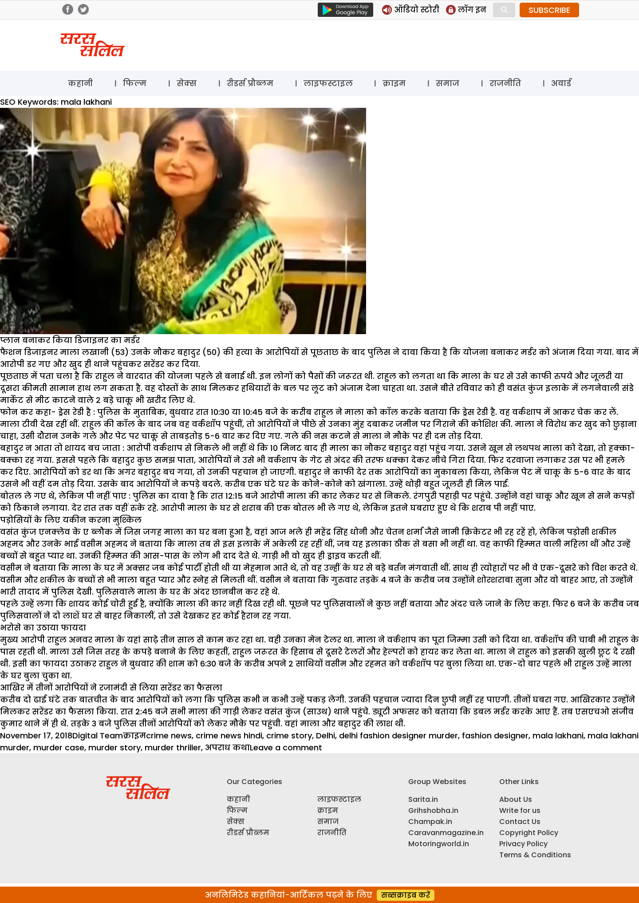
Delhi (325, 735)
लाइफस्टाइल (328, 83)
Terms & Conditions (535, 855)
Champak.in (430, 821)
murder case (58, 747)
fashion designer (495, 735)
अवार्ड (561, 83)
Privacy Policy (523, 844)
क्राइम (394, 83)
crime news (169, 735)
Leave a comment (286, 747)
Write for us (519, 810)
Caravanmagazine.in (446, 833)
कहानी (80, 83)
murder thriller (173, 747)
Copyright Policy (528, 833)
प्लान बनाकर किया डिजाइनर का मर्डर (70, 340)
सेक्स (187, 83)
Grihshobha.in (433, 810)
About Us (515, 799)
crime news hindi (229, 735)
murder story (114, 747)
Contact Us (519, 821)
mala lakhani (558, 735)
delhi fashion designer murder (398, 735)
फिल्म (134, 83)
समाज (447, 83)
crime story (289, 735)
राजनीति (505, 83)
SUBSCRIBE (549, 10)
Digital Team (97, 735)
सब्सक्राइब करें (405, 895)
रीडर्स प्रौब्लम (250, 83)
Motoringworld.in (438, 844)
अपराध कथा (227, 747)
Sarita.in (423, 799)
